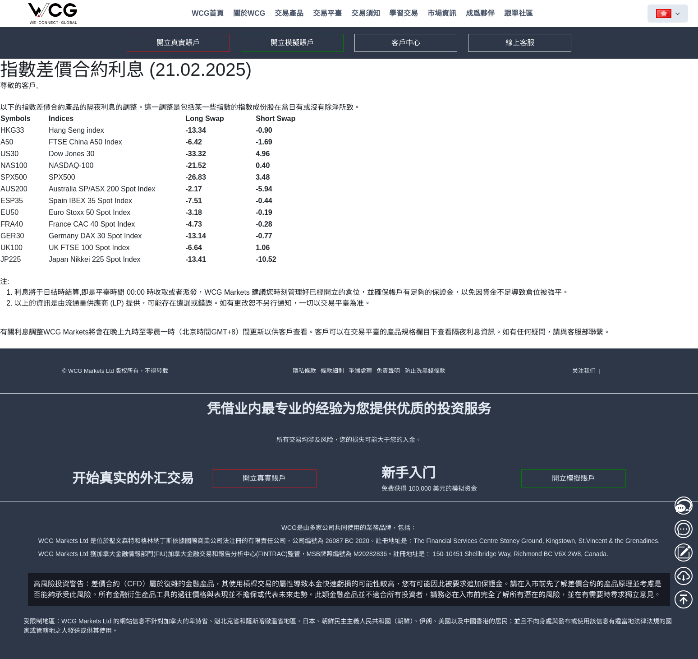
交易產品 (289, 13)
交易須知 (365, 13)
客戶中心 (405, 42)
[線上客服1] (684, 506)
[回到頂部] (684, 599)
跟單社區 (518, 13)
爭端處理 (360, 370)
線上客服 (519, 42)
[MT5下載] (684, 576)
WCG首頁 (208, 13)
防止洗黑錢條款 (424, 370)
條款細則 (332, 370)
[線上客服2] (684, 529)
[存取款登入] (684, 552)
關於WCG (249, 13)
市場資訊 (441, 13)
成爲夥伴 (480, 13)
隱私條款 (304, 370)
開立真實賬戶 (178, 42)
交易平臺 (327, 13)
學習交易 (403, 13)
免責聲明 (388, 370)
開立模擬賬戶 (292, 42)
